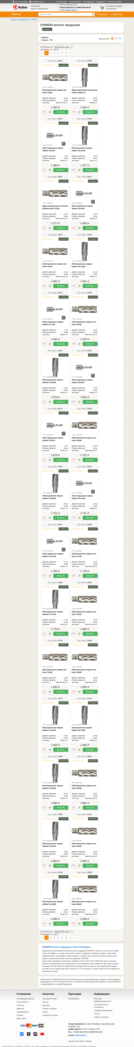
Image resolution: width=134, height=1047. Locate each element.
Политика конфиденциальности (102, 998)
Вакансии (20, 1007)
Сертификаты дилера (25, 997)
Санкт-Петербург (21, 2)
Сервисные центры (50, 1013)
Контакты (111, 2)
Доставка (46, 1004)
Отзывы (20, 1013)
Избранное (102, 14)
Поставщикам (88, 2)
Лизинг (45, 1010)
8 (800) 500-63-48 (83, 7)
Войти (119, 2)
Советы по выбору (101, 1015)
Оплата (45, 1000)
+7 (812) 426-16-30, (80, 1030)
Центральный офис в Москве (80, 1039)
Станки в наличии (49, 1007)
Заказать (61, 111)
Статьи (96, 1012)
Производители (23, 1010)
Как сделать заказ (49, 997)
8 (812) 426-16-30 (66, 7)
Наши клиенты (22, 1000)
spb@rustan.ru (80, 1034)
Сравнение (116, 14)
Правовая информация (103, 1009)
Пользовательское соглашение (101, 1004)
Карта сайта (21, 1017)
